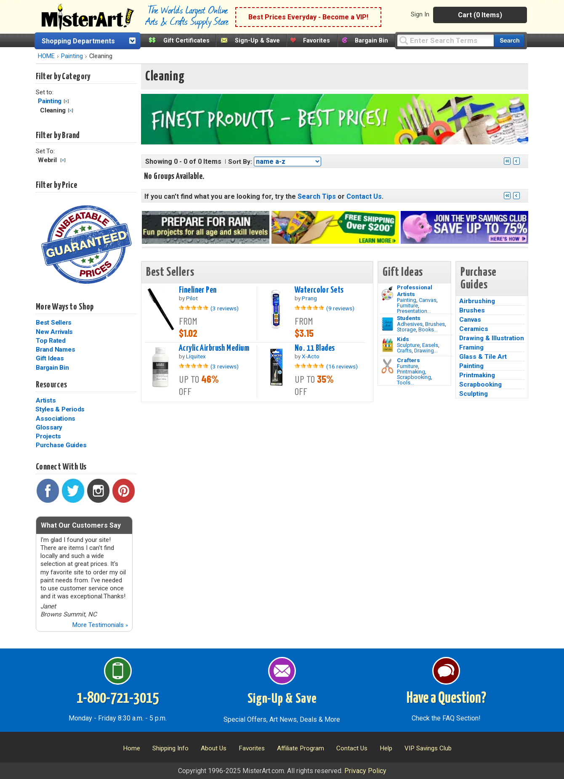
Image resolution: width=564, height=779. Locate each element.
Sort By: (240, 161)
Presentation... (414, 311)
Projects (48, 436)
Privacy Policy (365, 771)
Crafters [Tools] (408, 360)
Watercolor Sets (319, 290)
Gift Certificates (186, 40)
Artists (46, 400)
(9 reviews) (340, 308)
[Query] (445, 40)
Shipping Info (170, 748)
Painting (72, 56)
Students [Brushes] (408, 318)
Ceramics (473, 329)
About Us (213, 748)
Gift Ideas (50, 358)
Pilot (192, 298)
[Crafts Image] (387, 345)
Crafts (404, 350)
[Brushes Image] (387, 324)
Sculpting (473, 394)
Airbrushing (477, 301)
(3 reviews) (224, 308)
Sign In (420, 14)
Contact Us (364, 196)
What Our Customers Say (81, 525)
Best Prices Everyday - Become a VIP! (308, 17)
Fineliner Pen (198, 290)
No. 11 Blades (315, 348)
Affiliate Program (300, 748)
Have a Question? (446, 698)
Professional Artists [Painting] (414, 290)
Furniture (407, 305)
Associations (55, 418)
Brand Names (55, 349)
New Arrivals (54, 332)
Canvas (427, 300)
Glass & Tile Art (483, 356)
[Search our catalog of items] (509, 40)
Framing (471, 347)
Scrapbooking (414, 377)
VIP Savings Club (428, 748)
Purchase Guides (61, 445)
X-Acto (310, 356)
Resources (51, 385)
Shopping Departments (78, 41)
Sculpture (408, 345)
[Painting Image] (387, 293)
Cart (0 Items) (480, 15)
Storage (406, 329)
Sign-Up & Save (257, 40)
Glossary (49, 427)
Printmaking (411, 371)
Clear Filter (66, 101)
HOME (46, 56)
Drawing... (426, 350)
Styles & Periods (60, 409)
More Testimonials (100, 625)
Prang (309, 298)
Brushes (435, 324)
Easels (430, 345)
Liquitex (196, 356)
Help (386, 748)
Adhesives (410, 324)
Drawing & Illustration (491, 338)
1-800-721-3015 (118, 698)
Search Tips (317, 196)
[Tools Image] (387, 366)
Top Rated (51, 340)
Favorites (316, 40)
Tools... (405, 382)
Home (131, 748)
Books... (428, 329)
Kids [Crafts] (403, 339)
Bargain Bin (371, 40)
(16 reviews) (342, 366)
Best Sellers (54, 322)
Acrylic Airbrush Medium (214, 348)
